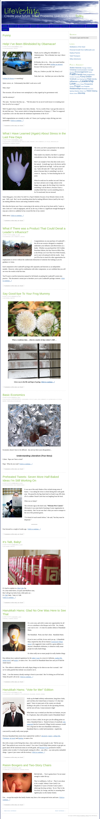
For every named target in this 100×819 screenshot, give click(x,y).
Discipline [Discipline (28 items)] (72, 72)
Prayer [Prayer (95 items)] (77, 86)
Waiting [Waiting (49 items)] (94, 91)
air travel (12, 738)
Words (43, 694)
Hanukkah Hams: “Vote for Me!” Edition (28, 689)
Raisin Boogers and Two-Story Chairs (27, 765)
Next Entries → (60, 810)
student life (58, 658)
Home (5, 26)
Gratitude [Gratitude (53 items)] (73, 79)
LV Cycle (47, 141)
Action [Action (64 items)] (72, 68)
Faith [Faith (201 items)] (73, 74)
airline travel (7, 660)
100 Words (43, 26)
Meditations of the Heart (77, 47)
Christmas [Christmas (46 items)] (73, 70)
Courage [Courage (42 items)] (90, 70)
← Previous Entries (9, 810)
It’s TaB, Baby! (12, 542)
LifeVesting (50, 12)
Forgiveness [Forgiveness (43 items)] (91, 74)
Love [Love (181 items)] (73, 83)
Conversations (8, 48)
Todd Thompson (75, 56)
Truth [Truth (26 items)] (85, 91)
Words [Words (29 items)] (76, 93)
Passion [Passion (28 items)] (78, 84)
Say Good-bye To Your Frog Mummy (26, 293)
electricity (44, 736)
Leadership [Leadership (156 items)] (87, 81)
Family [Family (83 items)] (79, 74)
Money (5, 401)
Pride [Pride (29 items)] (82, 86)
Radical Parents (75, 53)
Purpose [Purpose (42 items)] (86, 86)
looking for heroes (8, 78)
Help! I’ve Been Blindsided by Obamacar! (29, 44)
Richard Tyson (44, 747)
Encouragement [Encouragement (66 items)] (81, 72)
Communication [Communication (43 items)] (82, 70)
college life (56, 736)
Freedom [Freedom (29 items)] (72, 76)
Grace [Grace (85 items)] (89, 76)
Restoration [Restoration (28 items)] (90, 88)
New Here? (24, 26)
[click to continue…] (16, 120)
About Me (13, 26)
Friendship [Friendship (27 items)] (77, 76)
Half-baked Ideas (19, 484)
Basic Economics (14, 394)
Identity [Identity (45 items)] (94, 79)
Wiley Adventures (75, 59)
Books (34, 26)
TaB (6, 595)
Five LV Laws (25, 141)
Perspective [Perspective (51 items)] (88, 84)
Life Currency (39, 141)
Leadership (91, 26)
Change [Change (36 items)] (84, 68)
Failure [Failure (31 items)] (90, 72)
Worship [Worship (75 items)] (81, 93)
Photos (65, 26)
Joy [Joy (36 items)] (79, 81)
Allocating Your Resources (12, 141)
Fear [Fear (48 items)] (84, 74)
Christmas (6, 738)
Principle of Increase (14, 401)
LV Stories (55, 26)
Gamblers (7, 769)
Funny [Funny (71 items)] (82, 77)
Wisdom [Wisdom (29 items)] (72, 93)
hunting (20, 738)
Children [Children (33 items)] (89, 68)
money (16, 660)
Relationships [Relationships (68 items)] (75, 88)
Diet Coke (20, 588)
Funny (5, 29)
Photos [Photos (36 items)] (72, 86)
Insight (32, 141)
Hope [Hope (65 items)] (89, 79)
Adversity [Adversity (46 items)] (78, 68)
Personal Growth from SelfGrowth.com (82, 50)
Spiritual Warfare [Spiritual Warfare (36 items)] (75, 91)
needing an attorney (56, 64)
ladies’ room (36, 658)
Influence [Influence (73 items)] (74, 81)
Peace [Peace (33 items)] (82, 84)
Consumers (25, 399)
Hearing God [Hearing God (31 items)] (83, 79)
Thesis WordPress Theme (83, 815)
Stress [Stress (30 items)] (81, 91)
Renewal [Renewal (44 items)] (84, 88)
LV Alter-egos (51, 399)
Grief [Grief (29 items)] (78, 79)
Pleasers (32, 694)
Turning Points (77, 26)
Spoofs (16, 48)
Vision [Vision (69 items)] (89, 91)
